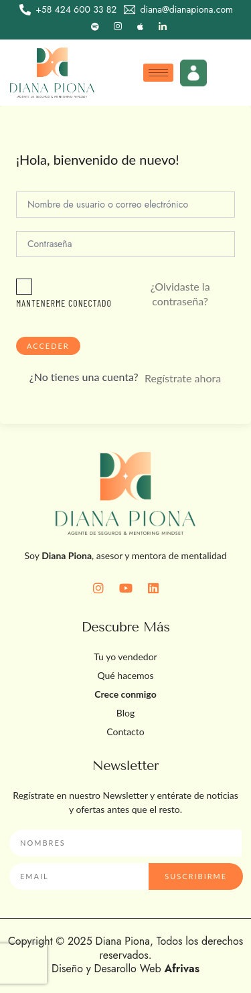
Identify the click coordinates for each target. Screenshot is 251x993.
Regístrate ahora (183, 378)
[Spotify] (95, 27)
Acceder (48, 345)
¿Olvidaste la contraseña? (180, 293)
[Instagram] (118, 27)
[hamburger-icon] (158, 73)
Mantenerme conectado (64, 303)
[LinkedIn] (163, 27)
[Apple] (140, 27)
